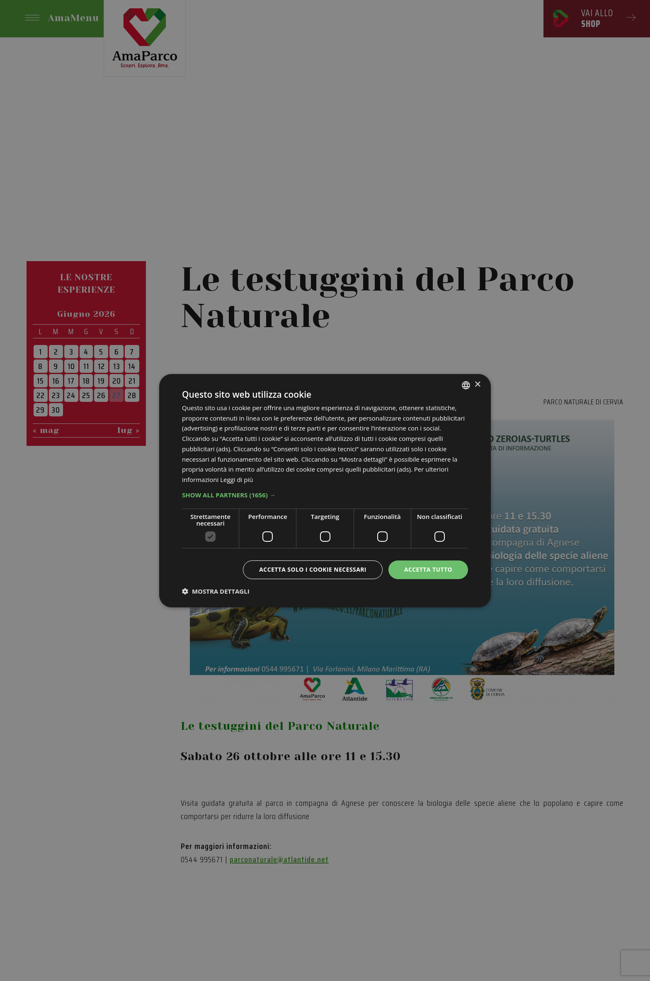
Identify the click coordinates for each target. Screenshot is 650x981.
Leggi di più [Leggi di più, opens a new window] (236, 479)
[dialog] (325, 490)
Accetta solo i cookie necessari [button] (312, 569)
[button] (325, 495)
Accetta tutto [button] (428, 569)
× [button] (477, 385)
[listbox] (466, 385)
